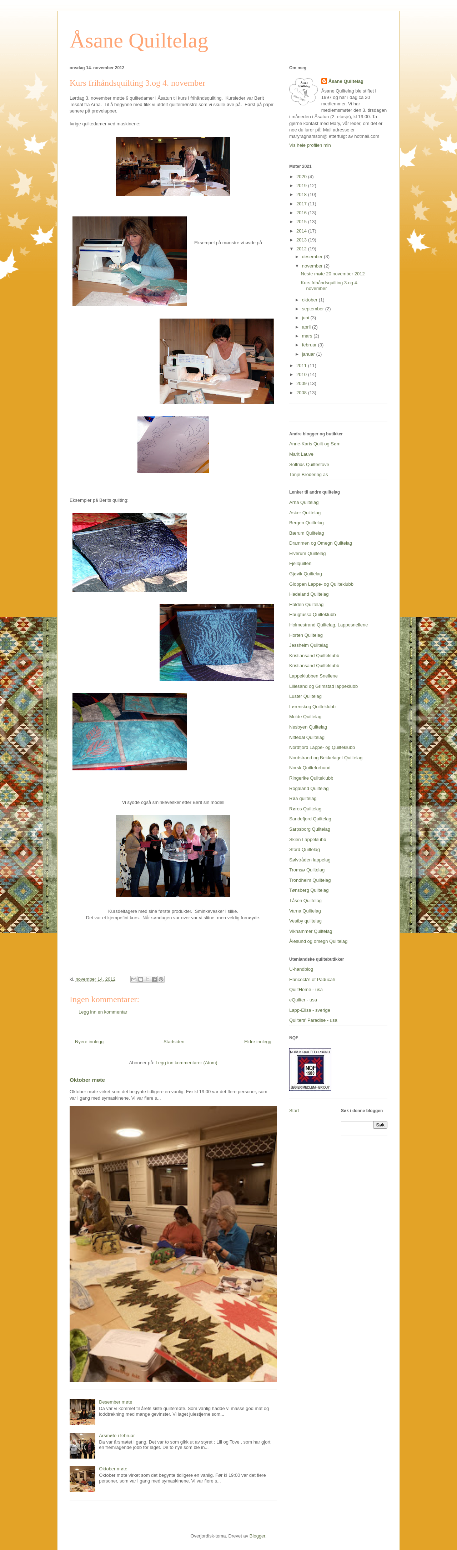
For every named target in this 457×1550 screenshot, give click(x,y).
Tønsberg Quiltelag (309, 890)
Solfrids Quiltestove (309, 464)
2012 (302, 248)
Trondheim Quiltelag (310, 880)
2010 (302, 374)
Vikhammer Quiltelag (310, 931)
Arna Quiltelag (303, 502)
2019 (302, 185)
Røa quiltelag (303, 798)
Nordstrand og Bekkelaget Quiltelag (325, 757)
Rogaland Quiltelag (309, 788)
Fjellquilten (300, 563)
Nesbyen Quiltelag (308, 727)
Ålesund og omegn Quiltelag (318, 941)
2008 (302, 392)
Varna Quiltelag (305, 911)
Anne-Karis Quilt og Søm (315, 443)
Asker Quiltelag (305, 512)
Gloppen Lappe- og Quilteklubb (321, 584)
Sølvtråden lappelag (310, 859)
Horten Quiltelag (306, 635)
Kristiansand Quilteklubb (314, 655)
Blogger (257, 1536)
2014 (302, 231)
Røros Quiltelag (305, 808)
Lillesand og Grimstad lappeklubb (323, 686)
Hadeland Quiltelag (309, 594)
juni (306, 317)
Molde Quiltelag (305, 716)
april (307, 327)
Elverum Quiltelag (307, 553)
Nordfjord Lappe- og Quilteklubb (322, 747)
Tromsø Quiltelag (307, 869)
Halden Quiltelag (306, 604)
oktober (310, 299)
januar (309, 354)
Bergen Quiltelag (306, 522)
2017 (302, 203)
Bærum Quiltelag (306, 533)
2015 (302, 221)
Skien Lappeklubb (307, 839)
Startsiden (174, 1041)
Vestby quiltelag (305, 921)
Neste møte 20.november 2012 (333, 273)
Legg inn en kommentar (103, 1012)
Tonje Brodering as (308, 474)
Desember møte (115, 1402)
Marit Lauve (301, 454)
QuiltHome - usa (306, 989)
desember (313, 256)
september (313, 308)
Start (294, 1110)
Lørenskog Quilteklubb (312, 706)
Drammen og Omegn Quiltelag (320, 543)
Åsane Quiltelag (139, 40)
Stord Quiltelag (304, 849)
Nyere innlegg (89, 1041)
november (313, 266)
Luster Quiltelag (305, 696)
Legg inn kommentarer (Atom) (186, 1062)
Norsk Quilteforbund (310, 767)
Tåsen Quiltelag (305, 900)
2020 (302, 176)
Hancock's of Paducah (312, 979)
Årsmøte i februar (117, 1435)
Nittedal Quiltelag (307, 737)
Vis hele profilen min (310, 145)
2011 (302, 365)
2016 (302, 212)
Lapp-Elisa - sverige (309, 1010)
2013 (302, 239)
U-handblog (301, 969)
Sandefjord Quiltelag (310, 818)
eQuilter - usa (303, 999)
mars (308, 336)
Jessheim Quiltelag (308, 645)
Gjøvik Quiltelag (305, 573)
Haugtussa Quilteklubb (312, 614)
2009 (302, 383)
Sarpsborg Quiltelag (309, 829)
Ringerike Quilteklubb (311, 778)
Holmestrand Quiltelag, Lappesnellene (328, 625)
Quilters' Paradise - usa (313, 1020)
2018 (302, 194)
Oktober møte (87, 1080)
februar (310, 345)
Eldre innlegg (257, 1041)
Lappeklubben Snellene (313, 676)
